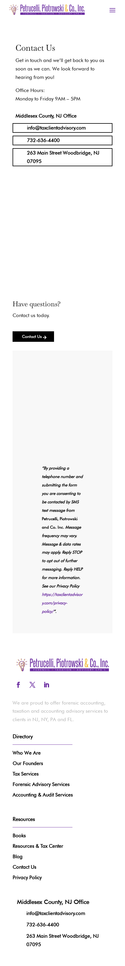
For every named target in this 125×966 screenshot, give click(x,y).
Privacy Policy (27, 877)
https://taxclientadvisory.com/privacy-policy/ (62, 603)
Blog (17, 856)
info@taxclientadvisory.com (56, 128)
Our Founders (28, 763)
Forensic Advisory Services (41, 784)
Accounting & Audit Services (43, 795)
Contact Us (32, 336)
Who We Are (27, 753)
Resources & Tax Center (38, 846)
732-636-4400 (43, 140)
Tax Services (26, 774)
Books (19, 835)
